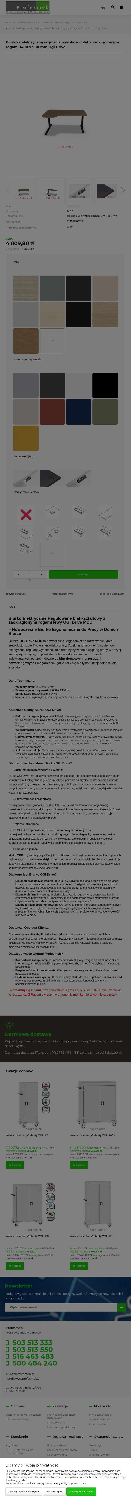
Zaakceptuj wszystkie (81, 1491)
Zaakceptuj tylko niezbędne (24, 1491)
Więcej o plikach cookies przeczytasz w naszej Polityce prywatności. (45, 1483)
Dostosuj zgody (54, 1491)
